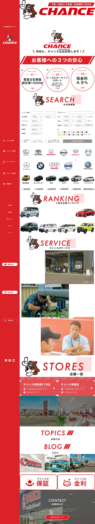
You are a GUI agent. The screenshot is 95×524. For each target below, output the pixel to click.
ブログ (9, 232)
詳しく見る (33, 265)
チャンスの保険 (9, 173)
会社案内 (10, 205)
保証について (10, 219)
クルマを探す (8, 140)
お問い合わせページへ (57, 517)
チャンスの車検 (9, 151)
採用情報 (10, 212)
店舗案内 (7, 184)
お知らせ (10, 225)
